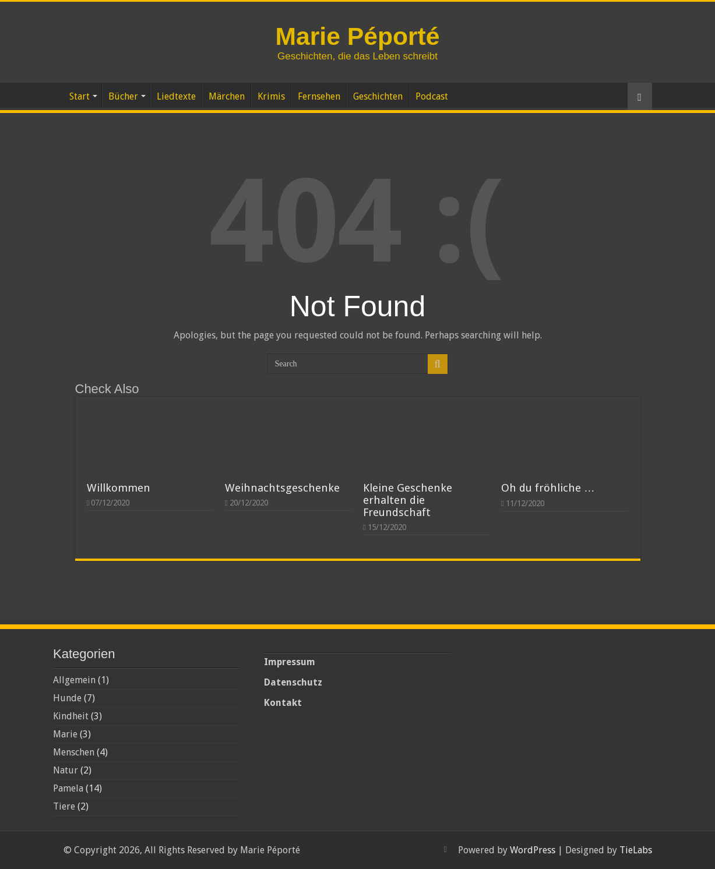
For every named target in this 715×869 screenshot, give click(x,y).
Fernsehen (319, 96)
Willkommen (118, 488)
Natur (65, 770)
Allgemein (74, 680)
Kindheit (71, 716)
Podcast (431, 96)
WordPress (532, 850)
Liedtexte (176, 96)
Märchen (227, 96)
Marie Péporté (357, 36)
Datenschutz (293, 682)
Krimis (271, 96)
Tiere (64, 806)
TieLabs (635, 850)
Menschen (73, 752)
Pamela (68, 788)
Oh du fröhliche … (548, 488)
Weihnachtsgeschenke (282, 488)
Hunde (67, 698)
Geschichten (378, 96)
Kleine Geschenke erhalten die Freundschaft (407, 500)
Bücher (123, 96)
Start (79, 96)
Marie (65, 734)
